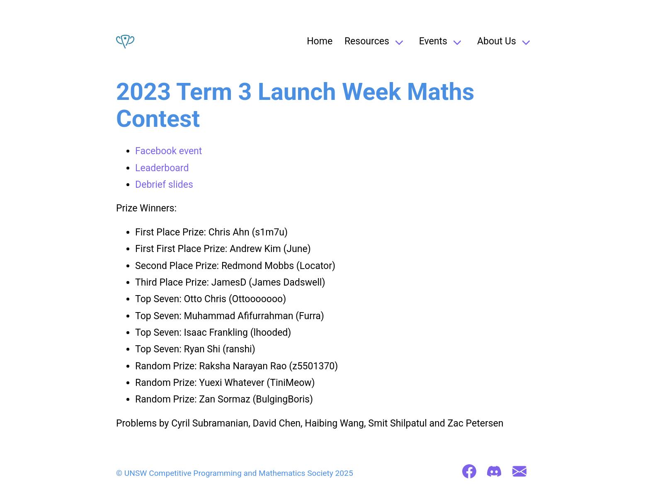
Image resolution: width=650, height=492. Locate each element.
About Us (496, 41)
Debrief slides (164, 184)
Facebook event (168, 151)
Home (319, 41)
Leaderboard (162, 168)
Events (433, 41)
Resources (366, 41)
